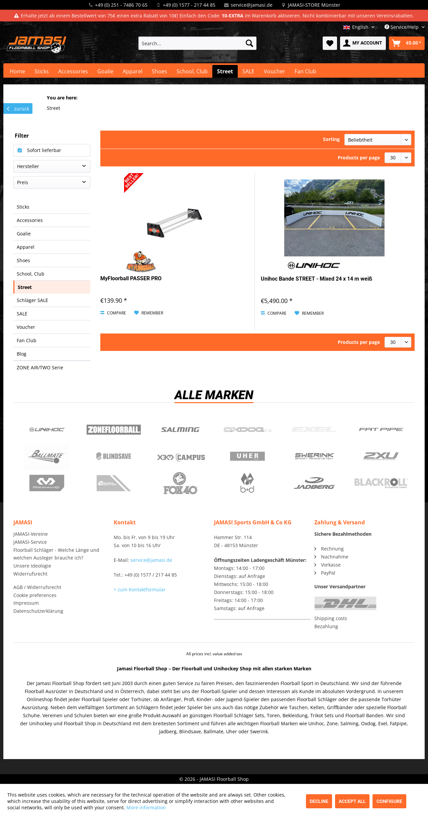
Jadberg (314, 483)
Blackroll (381, 483)
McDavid (47, 483)
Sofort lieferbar (44, 150)
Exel (314, 429)
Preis (22, 182)
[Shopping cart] (407, 43)
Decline (319, 801)
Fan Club (26, 340)
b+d (247, 483)
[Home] (17, 71)
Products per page (359, 157)
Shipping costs (330, 618)
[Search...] (197, 43)
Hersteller (28, 166)
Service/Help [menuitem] (402, 27)
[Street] (225, 71)
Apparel (25, 247)
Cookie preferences (35, 595)
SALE (22, 313)
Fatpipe (381, 429)
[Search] (249, 43)
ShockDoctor (114, 483)
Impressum (26, 603)
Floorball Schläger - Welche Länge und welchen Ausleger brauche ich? (56, 554)
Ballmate (47, 456)
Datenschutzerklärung (38, 611)
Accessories (30, 220)
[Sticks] (42, 71)
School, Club (30, 274)
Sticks (23, 207)
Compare (113, 313)
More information (146, 807)
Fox (180, 483)
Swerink (314, 456)
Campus (180, 456)
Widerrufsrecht (30, 574)
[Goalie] (105, 71)
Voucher (26, 327)
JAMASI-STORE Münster (314, 5)
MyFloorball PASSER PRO (131, 278)
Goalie (24, 233)
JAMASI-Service (30, 542)
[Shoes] (159, 71)
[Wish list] (330, 43)
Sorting (331, 139)
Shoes (23, 260)
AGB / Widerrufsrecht (37, 587)
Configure (389, 801)
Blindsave (114, 456)
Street (25, 287)
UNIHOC (47, 429)
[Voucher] (274, 71)
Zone (114, 429)
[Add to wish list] (148, 313)
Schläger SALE (32, 300)
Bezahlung (326, 626)
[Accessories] (73, 71)
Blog (21, 354)
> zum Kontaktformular (140, 589)
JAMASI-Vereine (30, 534)
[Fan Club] (305, 71)
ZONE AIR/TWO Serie (40, 367)
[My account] (363, 43)
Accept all (352, 801)
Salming (180, 429)
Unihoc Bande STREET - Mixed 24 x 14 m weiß (316, 279)
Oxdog (247, 429)
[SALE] (248, 71)
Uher (247, 456)
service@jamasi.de (252, 5)
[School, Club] (192, 71)
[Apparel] (132, 71)
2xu (381, 456)
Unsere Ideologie (32, 566)
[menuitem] (197, 43)
